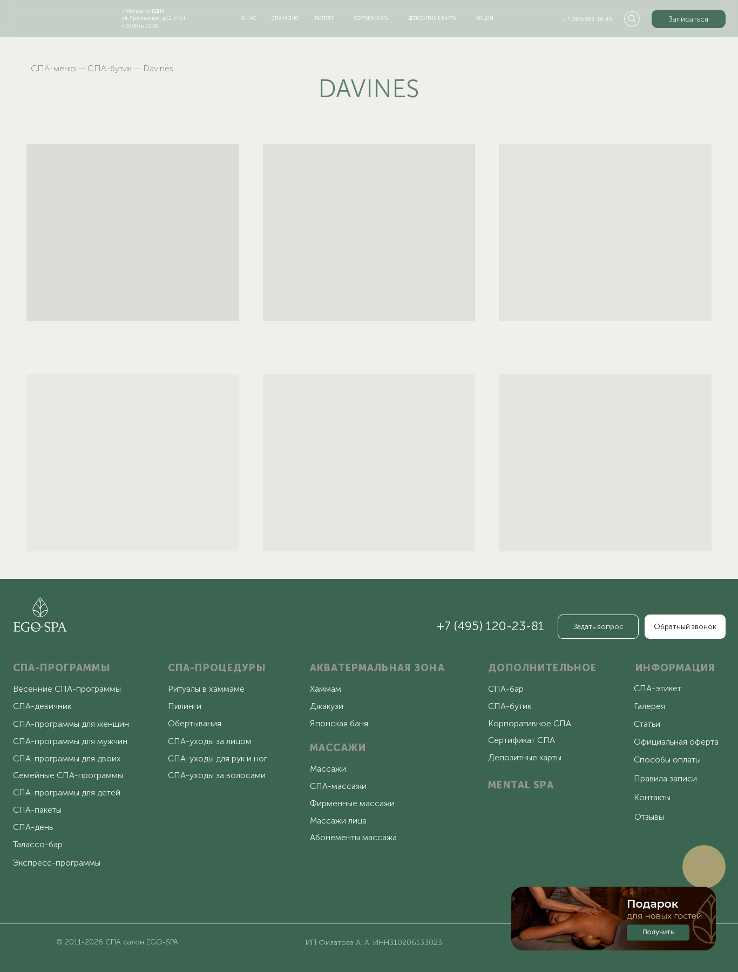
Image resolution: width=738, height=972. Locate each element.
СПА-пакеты (37, 810)
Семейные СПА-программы (68, 775)
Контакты (652, 797)
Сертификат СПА (521, 740)
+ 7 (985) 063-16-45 (587, 19)
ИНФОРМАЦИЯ (675, 668)
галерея (325, 18)
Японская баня (339, 723)
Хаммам (325, 689)
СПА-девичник (42, 706)
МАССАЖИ (338, 748)
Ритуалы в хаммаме (206, 689)
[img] (53, 16)
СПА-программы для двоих (67, 758)
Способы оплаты (667, 759)
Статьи (647, 724)
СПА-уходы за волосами (217, 775)
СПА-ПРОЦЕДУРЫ (217, 668)
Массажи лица (338, 820)
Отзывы (649, 817)
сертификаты (372, 18)
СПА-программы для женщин (71, 724)
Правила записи (665, 778)
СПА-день (33, 827)
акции (484, 18)
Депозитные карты (524, 757)
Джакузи (326, 706)
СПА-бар (506, 689)
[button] (689, 19)
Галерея (649, 706)
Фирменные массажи (352, 803)
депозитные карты (433, 18)
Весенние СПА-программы (67, 689)
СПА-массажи (338, 786)
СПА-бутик (109, 68)
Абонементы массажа (353, 837)
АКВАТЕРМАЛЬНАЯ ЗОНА (377, 668)
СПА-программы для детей (66, 792)
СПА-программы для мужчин (70, 741)
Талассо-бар (38, 844)
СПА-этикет (657, 688)
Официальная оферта (676, 742)
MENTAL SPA (520, 785)
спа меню (285, 18)
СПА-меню (53, 68)
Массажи (328, 769)
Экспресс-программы (56, 863)
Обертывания (194, 723)
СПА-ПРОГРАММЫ (62, 668)
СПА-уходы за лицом (210, 741)
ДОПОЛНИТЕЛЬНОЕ (542, 668)
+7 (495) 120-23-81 (490, 626)
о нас (248, 18)
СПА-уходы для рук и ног (217, 758)
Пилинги (184, 706)
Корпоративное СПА (529, 723)
